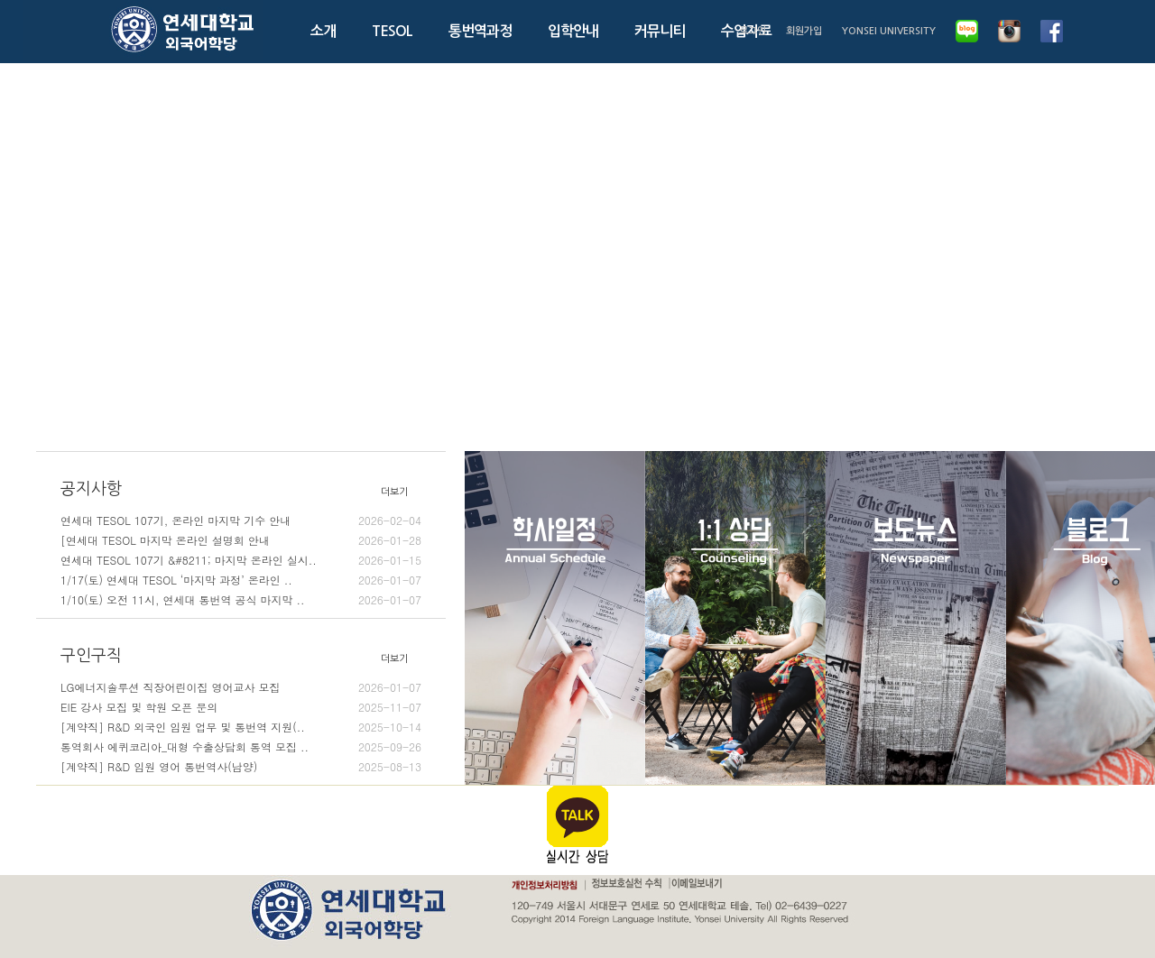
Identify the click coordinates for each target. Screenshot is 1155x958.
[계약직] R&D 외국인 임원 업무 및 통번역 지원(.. (240, 727)
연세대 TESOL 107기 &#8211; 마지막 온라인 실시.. (240, 560)
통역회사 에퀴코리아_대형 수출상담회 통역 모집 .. (240, 747)
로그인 (752, 31)
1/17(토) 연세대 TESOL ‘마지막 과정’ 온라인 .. (240, 580)
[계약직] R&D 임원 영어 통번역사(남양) (240, 767)
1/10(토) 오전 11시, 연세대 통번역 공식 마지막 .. (240, 600)
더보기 (394, 492)
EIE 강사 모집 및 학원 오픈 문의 (240, 707)
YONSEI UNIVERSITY (889, 31)
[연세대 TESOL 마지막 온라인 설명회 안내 (240, 540)
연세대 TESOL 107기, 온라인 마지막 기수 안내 (240, 520)
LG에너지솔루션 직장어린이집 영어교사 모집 (240, 687)
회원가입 (804, 31)
